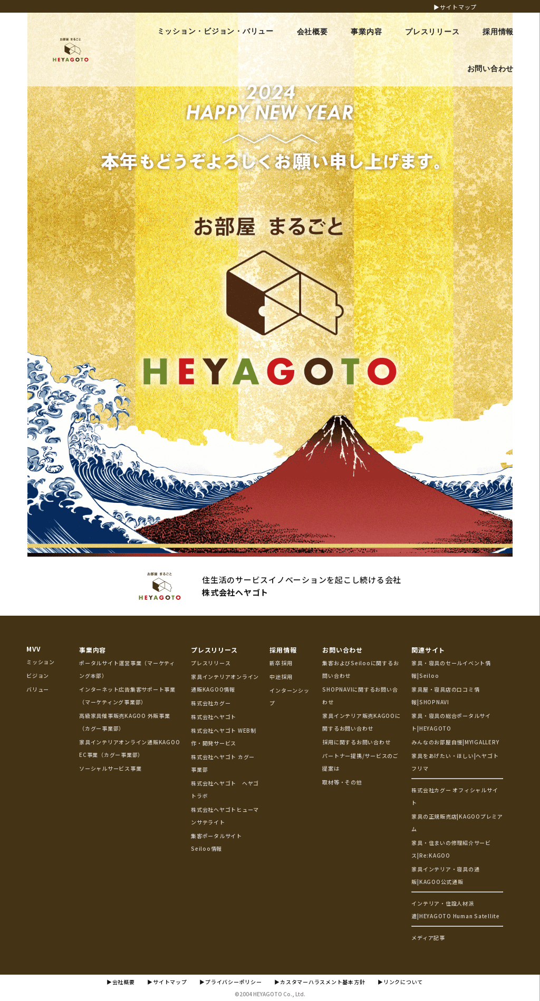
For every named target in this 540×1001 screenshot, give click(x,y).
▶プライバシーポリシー (230, 982)
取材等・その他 (342, 782)
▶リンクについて (400, 982)
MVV (33, 648)
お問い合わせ (342, 649)
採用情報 (282, 649)
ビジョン (37, 675)
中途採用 (280, 677)
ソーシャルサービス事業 (110, 768)
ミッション (40, 662)
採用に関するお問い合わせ (356, 742)
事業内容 (92, 649)
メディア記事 (428, 937)
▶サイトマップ (455, 7)
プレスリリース (214, 649)
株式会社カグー (210, 703)
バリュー (37, 689)
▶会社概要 (121, 982)
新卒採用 (280, 663)
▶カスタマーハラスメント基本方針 (319, 982)
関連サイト (428, 649)
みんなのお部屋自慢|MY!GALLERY (455, 742)
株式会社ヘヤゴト (213, 717)
